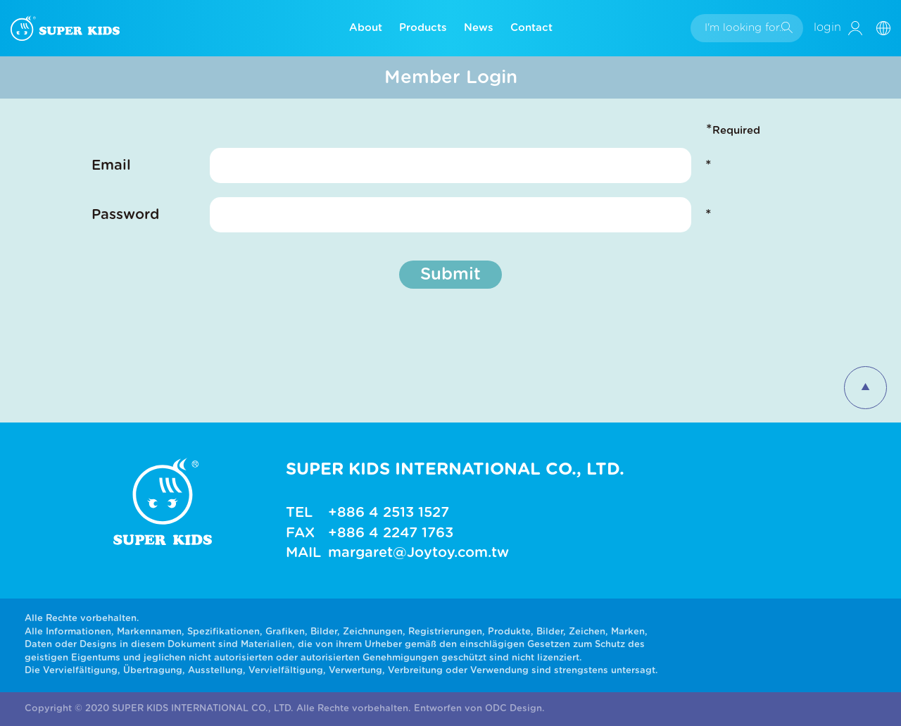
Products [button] (423, 28)
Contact (531, 28)
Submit (450, 274)
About (365, 28)
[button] (888, 27)
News (478, 28)
